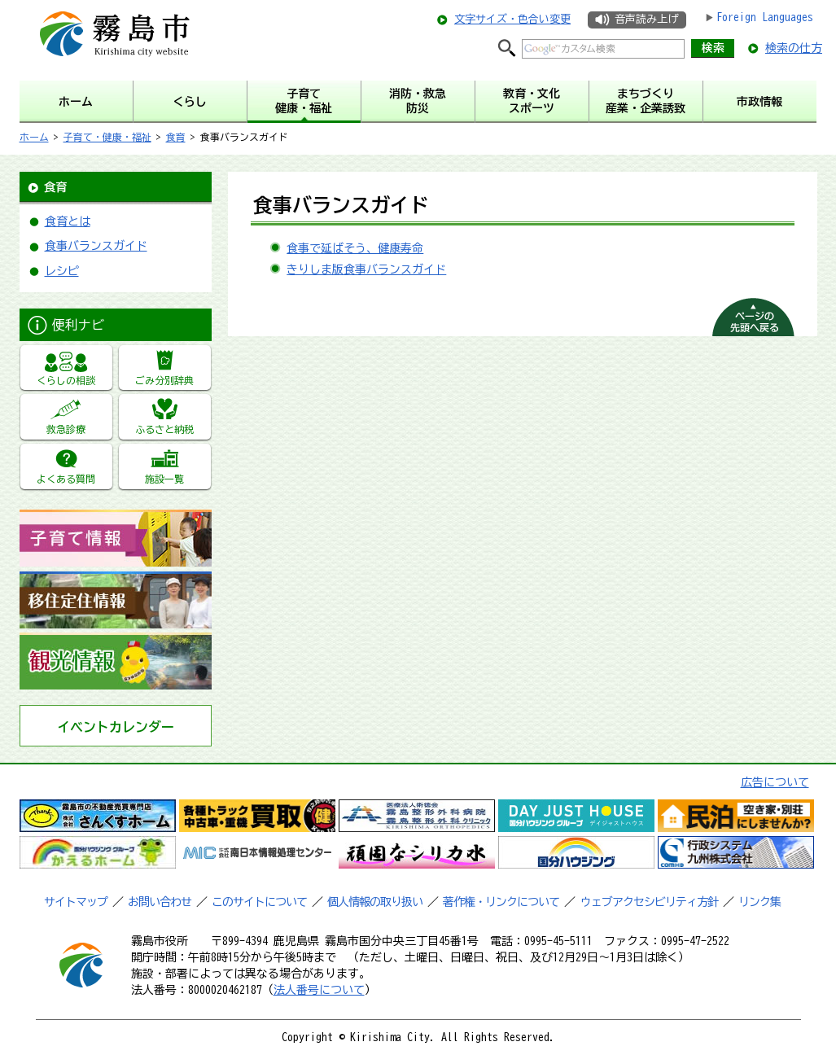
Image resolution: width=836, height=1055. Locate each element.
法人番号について (319, 990)
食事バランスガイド (96, 246)
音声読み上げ (646, 19)
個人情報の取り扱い (374, 902)
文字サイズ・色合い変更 (512, 19)
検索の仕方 (793, 48)
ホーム (34, 137)
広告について (775, 782)
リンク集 (759, 902)
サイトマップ (75, 902)
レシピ (62, 271)
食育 (176, 137)
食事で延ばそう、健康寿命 (355, 248)
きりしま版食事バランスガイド (366, 269)
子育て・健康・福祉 (107, 137)
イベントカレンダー (115, 726)
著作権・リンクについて (501, 902)
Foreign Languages (764, 17)
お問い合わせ (159, 902)
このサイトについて (259, 902)
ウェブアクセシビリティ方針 (649, 902)
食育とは (67, 221)
